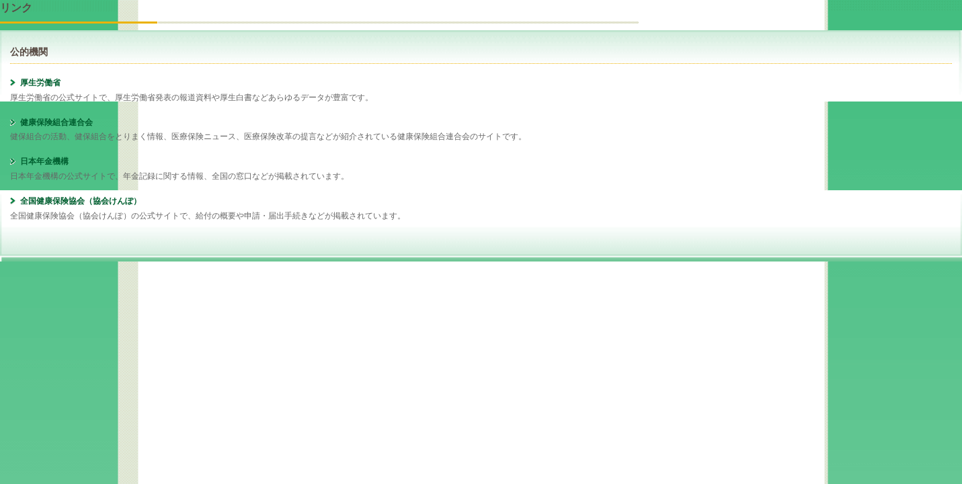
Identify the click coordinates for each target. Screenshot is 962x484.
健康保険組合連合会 (56, 122)
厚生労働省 (40, 82)
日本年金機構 (44, 161)
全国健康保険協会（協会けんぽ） (80, 201)
